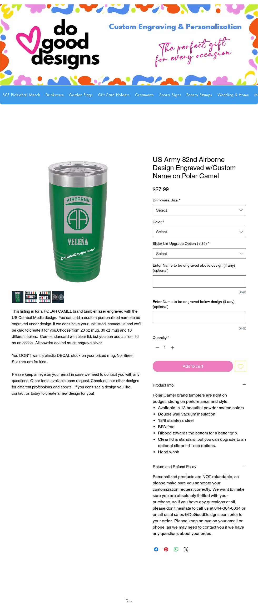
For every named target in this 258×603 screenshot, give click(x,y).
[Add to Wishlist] (240, 366)
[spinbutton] (165, 347)
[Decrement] (156, 347)
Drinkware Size (166, 200)
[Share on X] (186, 549)
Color (158, 222)
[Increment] (173, 347)
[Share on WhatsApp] (176, 549)
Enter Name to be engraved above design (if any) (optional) (194, 268)
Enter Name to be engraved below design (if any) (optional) (194, 304)
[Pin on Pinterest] (166, 549)
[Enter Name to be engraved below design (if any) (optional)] (199, 318)
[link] (250, 79)
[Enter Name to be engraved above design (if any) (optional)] (199, 281)
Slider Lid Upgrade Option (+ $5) (181, 243)
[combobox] (199, 210)
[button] (54, 94)
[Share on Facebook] (156, 549)
